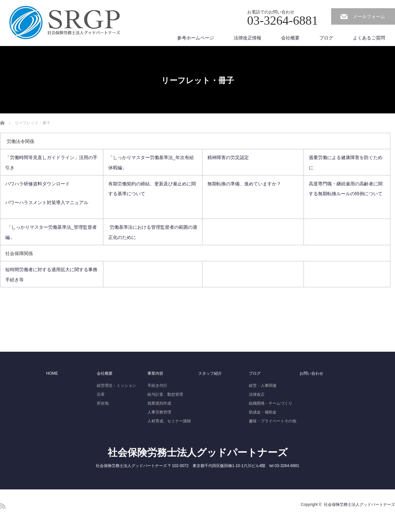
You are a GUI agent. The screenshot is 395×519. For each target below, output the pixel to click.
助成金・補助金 (262, 412)
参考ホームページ (195, 37)
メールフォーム (369, 16)
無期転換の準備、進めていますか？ (244, 183)
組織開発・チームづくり (270, 403)
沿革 (101, 394)
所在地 (103, 403)
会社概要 (290, 37)
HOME (52, 373)
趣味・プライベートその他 (272, 421)
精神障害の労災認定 (228, 157)
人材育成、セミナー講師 (169, 421)
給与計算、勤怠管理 (165, 394)
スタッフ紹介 (210, 373)
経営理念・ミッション (116, 386)
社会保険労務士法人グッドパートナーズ (198, 452)
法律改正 (257, 394)
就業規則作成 (159, 403)
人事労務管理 (159, 412)
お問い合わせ (311, 373)
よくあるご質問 (369, 37)
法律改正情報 (247, 37)
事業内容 (155, 373)
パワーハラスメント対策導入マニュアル (46, 202)
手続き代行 (157, 386)
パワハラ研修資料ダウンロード (38, 183)
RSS (3, 506)
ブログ (326, 37)
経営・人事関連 (262, 386)
